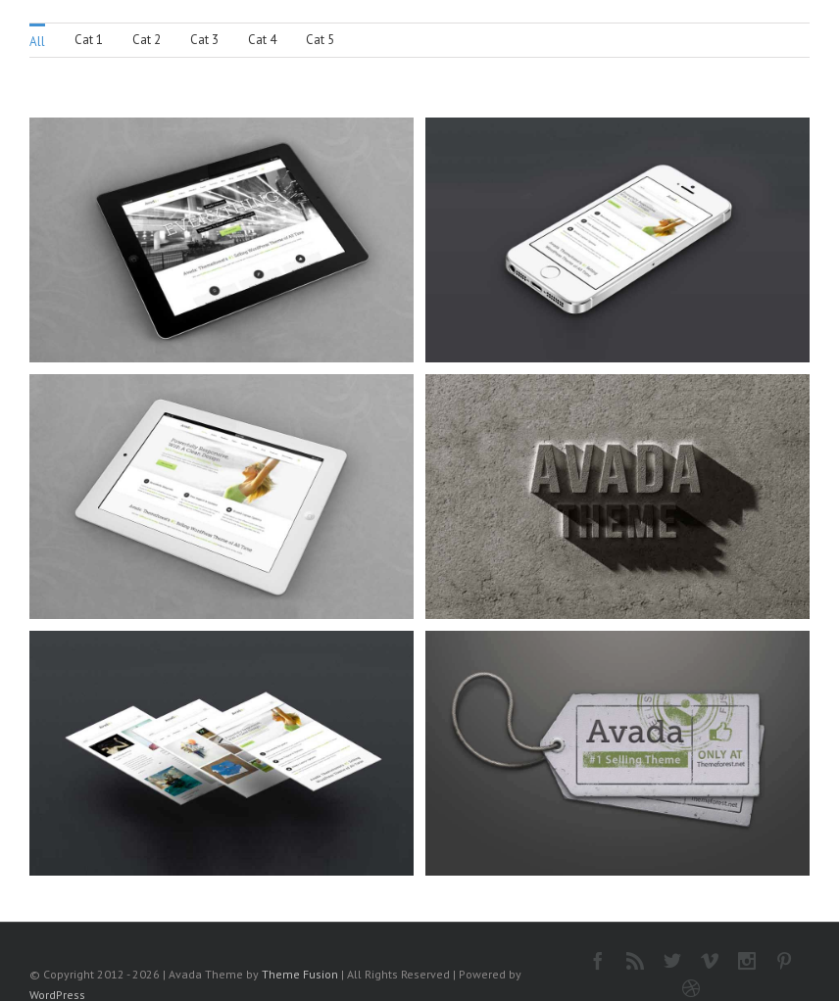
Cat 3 (204, 39)
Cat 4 (262, 39)
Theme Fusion (300, 974)
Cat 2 (146, 39)
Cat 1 (88, 39)
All (37, 41)
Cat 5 (320, 39)
